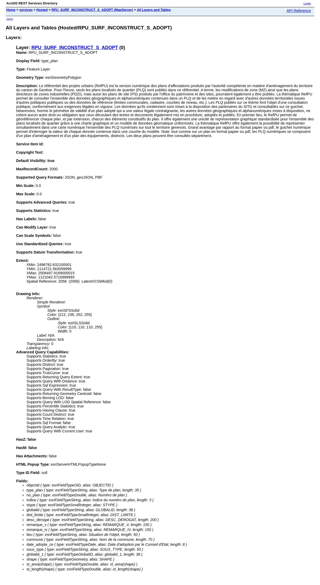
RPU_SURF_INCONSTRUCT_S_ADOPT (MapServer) (92, 10)
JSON (9, 18)
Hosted (42, 10)
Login (307, 3)
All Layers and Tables (154, 10)
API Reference (298, 11)
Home (11, 10)
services (25, 10)
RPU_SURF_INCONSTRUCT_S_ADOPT (74, 47)
